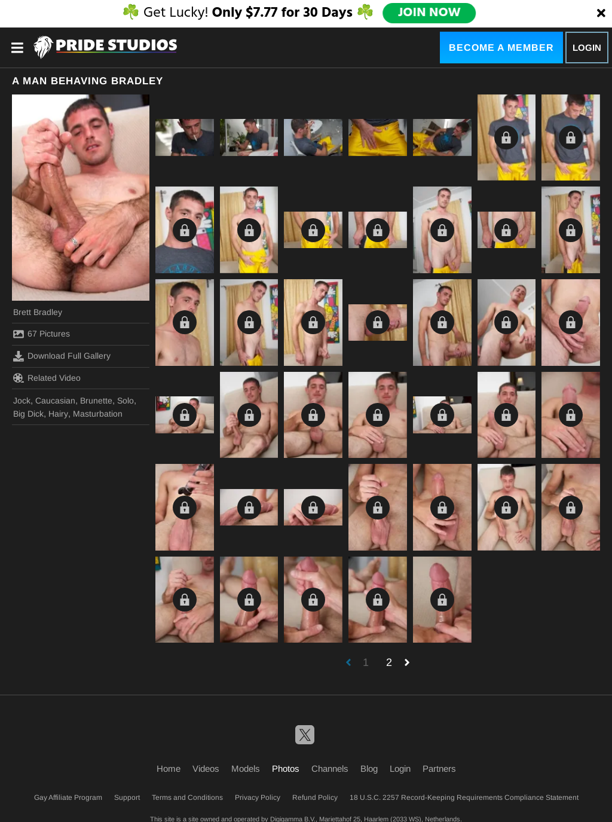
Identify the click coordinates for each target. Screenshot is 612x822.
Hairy (58, 413)
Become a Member (501, 47)
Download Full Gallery (62, 356)
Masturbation (98, 413)
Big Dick (28, 413)
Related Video (47, 377)
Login (587, 47)
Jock (21, 400)
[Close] (601, 13)
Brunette (96, 400)
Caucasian (55, 400)
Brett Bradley (37, 312)
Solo (125, 400)
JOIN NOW (428, 13)
